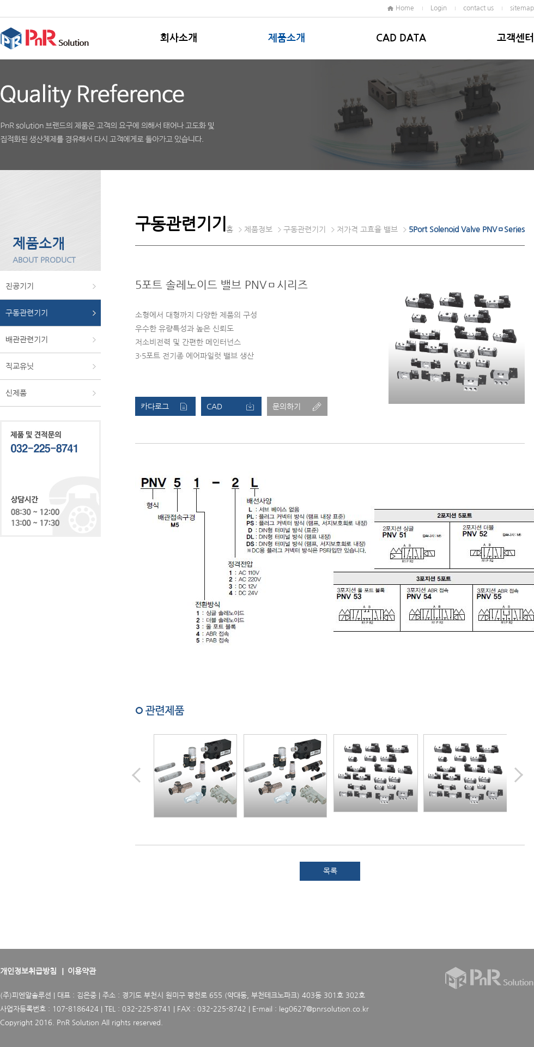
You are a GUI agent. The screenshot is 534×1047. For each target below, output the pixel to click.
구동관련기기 (26, 313)
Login (438, 8)
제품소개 (286, 38)
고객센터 (515, 38)
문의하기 (286, 406)
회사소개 (178, 38)
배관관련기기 (26, 339)
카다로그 (155, 406)
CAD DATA (401, 38)
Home (405, 8)
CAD (214, 406)
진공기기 (19, 286)
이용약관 (82, 971)
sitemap (522, 8)
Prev (136, 775)
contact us (478, 8)
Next (518, 775)
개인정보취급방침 (28, 971)
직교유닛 (19, 366)
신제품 (16, 393)
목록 (330, 871)
